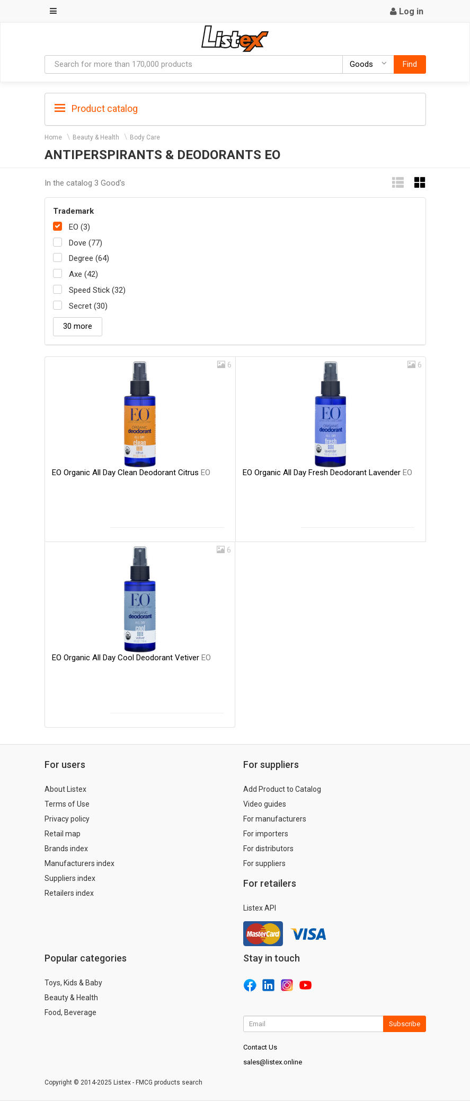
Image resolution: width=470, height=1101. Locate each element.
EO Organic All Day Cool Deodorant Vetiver (131, 657)
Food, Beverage (70, 1012)
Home (53, 137)
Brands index (66, 848)
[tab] (235, 108)
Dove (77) (85, 243)
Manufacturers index (79, 863)
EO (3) (79, 227)
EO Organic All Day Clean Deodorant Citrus (131, 472)
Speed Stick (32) (97, 290)
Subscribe (404, 1024)
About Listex (65, 789)
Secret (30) (88, 306)
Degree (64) (89, 258)
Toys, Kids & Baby (73, 982)
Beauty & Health (96, 137)
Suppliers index (70, 878)
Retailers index (69, 893)
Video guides (264, 804)
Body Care (145, 137)
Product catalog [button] (96, 109)
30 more (77, 326)
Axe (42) (83, 274)
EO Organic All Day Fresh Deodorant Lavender (327, 472)
